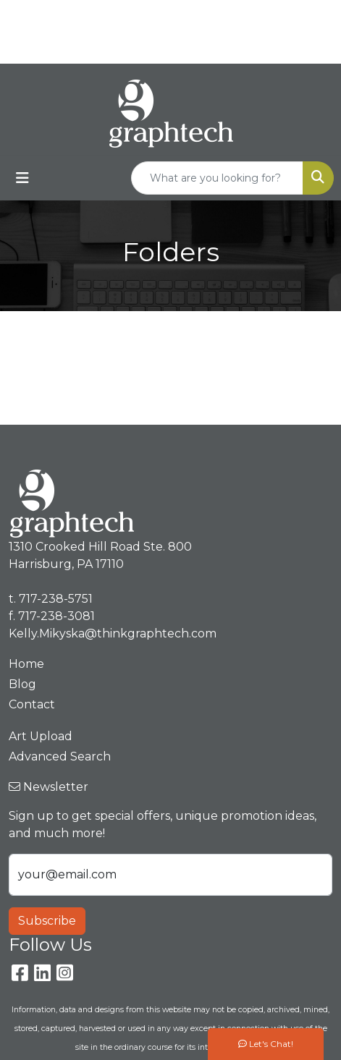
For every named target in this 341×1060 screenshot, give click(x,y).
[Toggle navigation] (22, 178)
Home (26, 664)
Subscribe (47, 921)
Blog (22, 684)
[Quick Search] (217, 178)
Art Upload (40, 736)
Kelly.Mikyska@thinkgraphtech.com (174, 47)
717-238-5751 (202, 15)
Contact (32, 704)
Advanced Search (60, 756)
